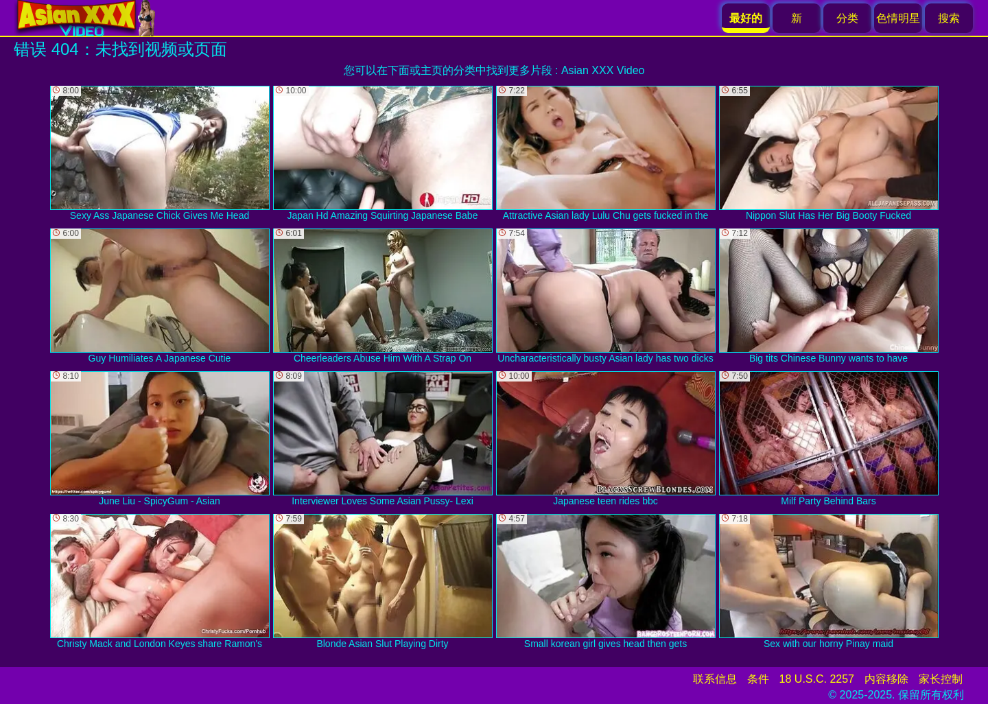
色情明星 (898, 18)
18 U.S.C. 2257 (816, 679)
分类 (847, 18)
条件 (758, 679)
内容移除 (886, 679)
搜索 (949, 18)
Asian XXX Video (603, 70)
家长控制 (941, 679)
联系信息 (715, 679)
